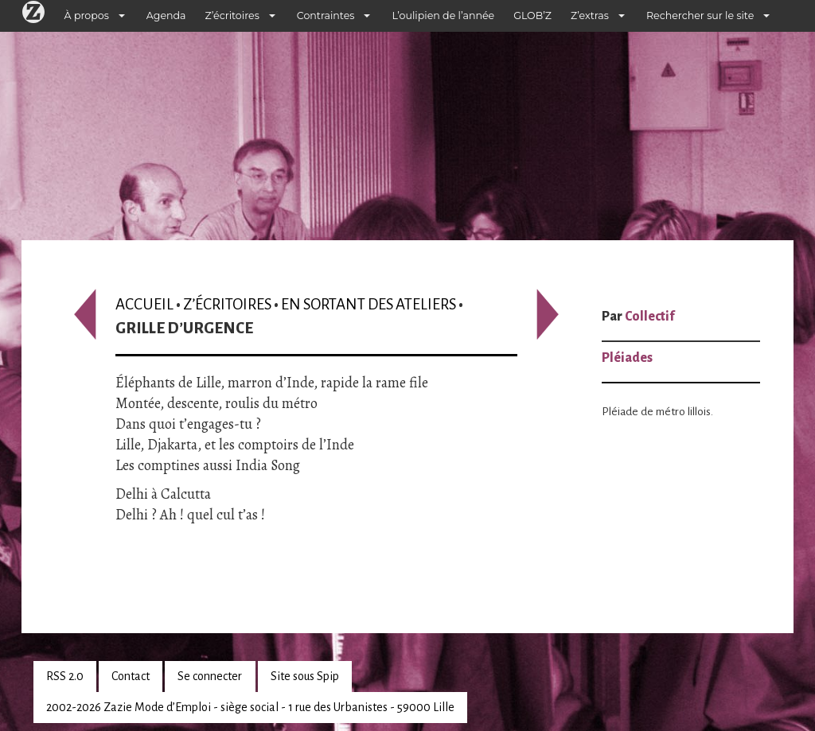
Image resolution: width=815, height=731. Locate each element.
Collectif (649, 316)
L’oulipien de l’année (443, 15)
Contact (130, 676)
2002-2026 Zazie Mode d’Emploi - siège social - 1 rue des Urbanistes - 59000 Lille (250, 707)
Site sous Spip (305, 676)
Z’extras (590, 15)
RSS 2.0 (65, 676)
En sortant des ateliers (368, 304)
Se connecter (209, 676)
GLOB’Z (532, 15)
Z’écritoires (232, 15)
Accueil (144, 304)
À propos (86, 15)
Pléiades (627, 358)
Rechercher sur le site (700, 15)
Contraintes (326, 15)
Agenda (166, 15)
